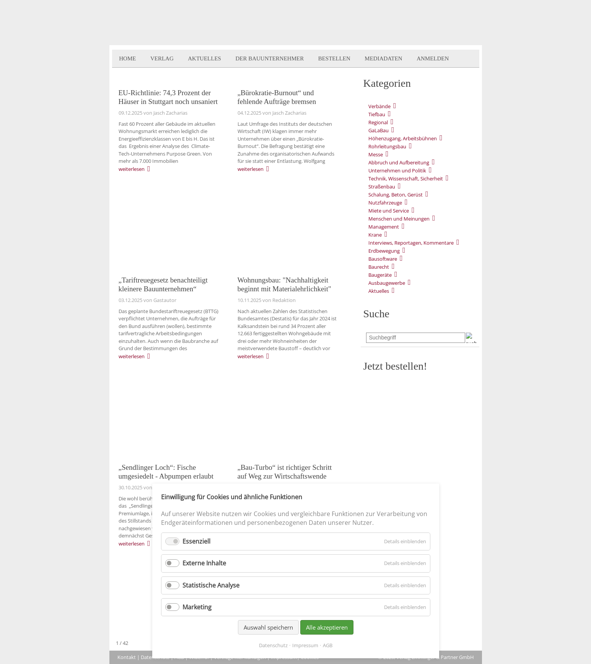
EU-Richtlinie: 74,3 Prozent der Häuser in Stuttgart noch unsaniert (168, 97)
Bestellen (334, 58)
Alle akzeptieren (327, 627)
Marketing (197, 607)
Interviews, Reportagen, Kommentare (411, 242)
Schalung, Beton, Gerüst (395, 194)
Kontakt (126, 657)
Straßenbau (381, 186)
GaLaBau (378, 130)
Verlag (162, 58)
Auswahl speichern (268, 627)
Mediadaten (383, 58)
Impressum (305, 645)
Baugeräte (380, 274)
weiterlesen (132, 169)
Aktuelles (204, 58)
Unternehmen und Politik (397, 170)
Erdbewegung (384, 250)
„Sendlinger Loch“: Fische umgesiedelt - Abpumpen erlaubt (166, 471)
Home (127, 58)
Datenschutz (273, 645)
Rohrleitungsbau (387, 146)
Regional (378, 122)
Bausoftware (382, 258)
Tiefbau (376, 114)
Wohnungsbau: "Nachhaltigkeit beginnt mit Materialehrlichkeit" (284, 284)
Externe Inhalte (204, 563)
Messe (375, 154)
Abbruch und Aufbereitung (398, 162)
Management (383, 226)
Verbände (379, 106)
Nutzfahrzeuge (385, 202)
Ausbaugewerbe (386, 282)
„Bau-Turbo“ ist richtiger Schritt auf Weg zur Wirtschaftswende (285, 471)
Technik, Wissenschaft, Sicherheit (405, 178)
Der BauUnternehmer (269, 58)
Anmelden (433, 58)
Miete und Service (388, 210)
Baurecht (378, 266)
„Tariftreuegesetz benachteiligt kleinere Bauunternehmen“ (163, 284)
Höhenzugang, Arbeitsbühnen (402, 138)
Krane (375, 234)
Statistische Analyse (210, 585)
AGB (327, 645)
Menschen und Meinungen (399, 218)
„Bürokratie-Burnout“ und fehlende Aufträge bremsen (277, 97)
